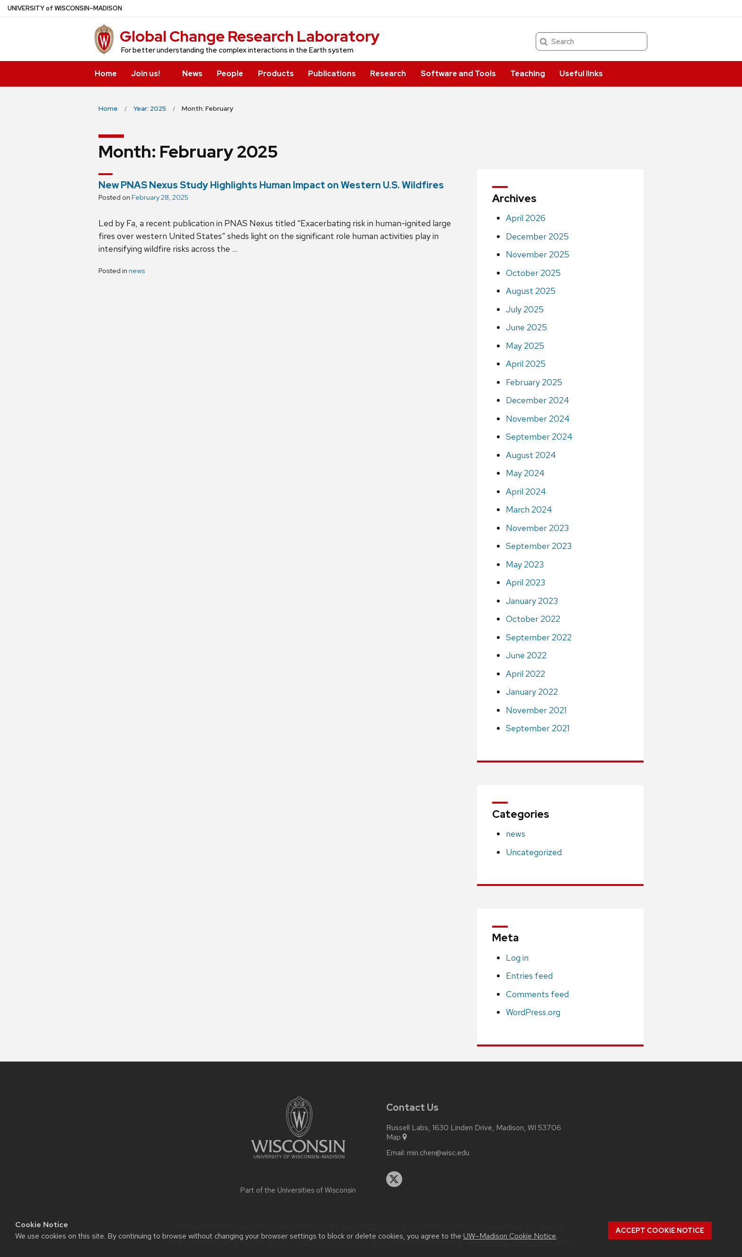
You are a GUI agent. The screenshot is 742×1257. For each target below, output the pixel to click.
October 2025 (533, 272)
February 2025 (534, 382)
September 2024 (539, 436)
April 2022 (525, 673)
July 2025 (525, 309)
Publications (332, 74)
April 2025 (526, 363)
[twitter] (394, 1179)
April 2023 (525, 582)
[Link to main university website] (298, 1160)
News (192, 74)
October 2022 (533, 618)
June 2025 (526, 327)
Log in (517, 957)
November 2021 (536, 710)
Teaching (527, 74)
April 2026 (526, 217)
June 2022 (526, 655)
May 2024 (525, 473)
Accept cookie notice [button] (660, 1230)
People (230, 74)
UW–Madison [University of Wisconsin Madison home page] (65, 8)
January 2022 (532, 691)
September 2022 (539, 637)
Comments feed (537, 994)
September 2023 (539, 545)
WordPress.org (533, 1012)
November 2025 (537, 254)
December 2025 (537, 236)
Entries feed (529, 975)
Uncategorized (534, 852)
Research (388, 74)
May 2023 (525, 564)
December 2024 (537, 400)
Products (276, 74)
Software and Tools (458, 74)
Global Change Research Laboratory (250, 36)
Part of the (298, 1190)
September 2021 (538, 728)
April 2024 (526, 491)
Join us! (145, 74)
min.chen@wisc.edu (438, 1153)
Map (397, 1137)
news (137, 270)
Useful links (581, 74)
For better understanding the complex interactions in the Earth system (237, 50)
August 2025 (531, 290)
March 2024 (529, 509)
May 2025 (525, 345)
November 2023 (537, 527)
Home (106, 74)
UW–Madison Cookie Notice (509, 1236)
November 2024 (538, 418)
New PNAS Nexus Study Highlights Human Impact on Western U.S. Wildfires (271, 185)
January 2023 (532, 600)
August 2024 (531, 455)
